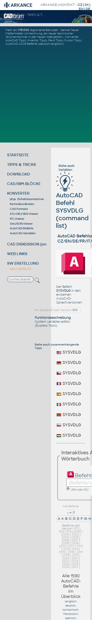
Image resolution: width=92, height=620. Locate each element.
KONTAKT (67, 5)
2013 (66, 549)
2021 (75, 558)
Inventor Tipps (37, 40)
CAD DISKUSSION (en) (27, 244)
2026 (65, 567)
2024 (65, 564)
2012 (79, 546)
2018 (66, 555)
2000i (65, 534)
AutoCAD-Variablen (23, 233)
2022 (65, 561)
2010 (62, 546)
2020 (65, 558)
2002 (75, 534)
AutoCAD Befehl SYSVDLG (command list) (72, 203)
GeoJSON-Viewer (21, 223)
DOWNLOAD (18, 174)
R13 (61, 531)
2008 (65, 543)
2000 (77, 531)
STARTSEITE (18, 155)
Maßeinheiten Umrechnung (23, 33)
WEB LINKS (17, 253)
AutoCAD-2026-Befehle (21, 43)
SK (86, 5)
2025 (74, 564)
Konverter (72, 37)
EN (81, 9)
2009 (75, 543)
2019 (75, 555)
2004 (65, 537)
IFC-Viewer (17, 218)
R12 (76, 529)
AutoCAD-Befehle (21, 228)
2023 (74, 561)
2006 (65, 540)
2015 (62, 552)
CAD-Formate (19, 209)
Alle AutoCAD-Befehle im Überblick (71, 586)
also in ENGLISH (20, 269)
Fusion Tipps (73, 40)
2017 (80, 552)
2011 (71, 546)
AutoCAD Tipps (15, 40)
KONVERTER (18, 193)
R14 (68, 531)
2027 (75, 567)
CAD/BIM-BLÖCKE (23, 183)
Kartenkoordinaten (22, 204)
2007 (75, 540)
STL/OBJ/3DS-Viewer (24, 214)
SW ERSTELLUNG (23, 263)
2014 (75, 549)
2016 (70, 552)
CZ (80, 5)
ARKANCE (48, 5)
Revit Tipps (55, 40)
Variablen (65, 170)
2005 (75, 537)
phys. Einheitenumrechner (27, 199)
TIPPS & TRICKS (21, 164)
